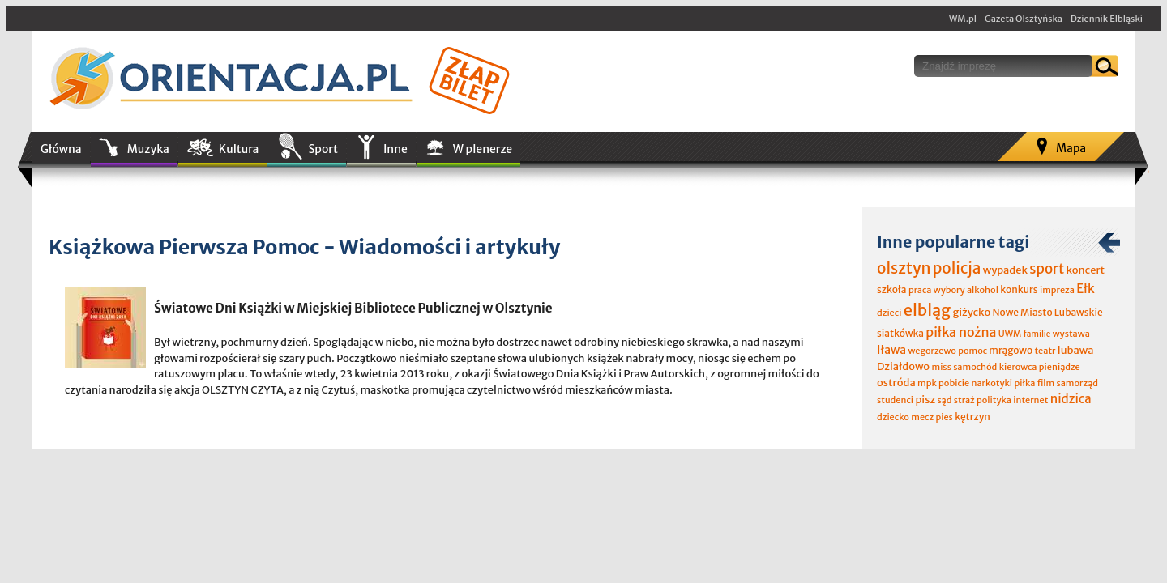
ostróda (896, 382)
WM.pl (963, 18)
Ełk (1085, 288)
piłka (1024, 383)
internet (1030, 400)
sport (1046, 269)
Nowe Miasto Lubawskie (1048, 312)
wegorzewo (931, 350)
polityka (994, 400)
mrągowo (1010, 350)
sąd (944, 400)
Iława (891, 350)
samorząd (1077, 383)
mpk (927, 383)
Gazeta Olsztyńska (1023, 18)
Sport (322, 149)
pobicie (953, 383)
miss (941, 366)
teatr (1044, 350)
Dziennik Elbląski (1107, 18)
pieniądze (1059, 366)
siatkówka (900, 333)
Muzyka (148, 149)
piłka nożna (960, 332)
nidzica (1071, 398)
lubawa (1076, 350)
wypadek (1005, 270)
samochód (975, 366)
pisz (925, 399)
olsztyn (903, 268)
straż (964, 400)
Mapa (1071, 148)
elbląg (927, 310)
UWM (1010, 333)
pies (943, 417)
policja (957, 268)
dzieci (889, 312)
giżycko (971, 312)
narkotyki (992, 383)
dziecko (893, 417)
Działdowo (903, 366)
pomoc (972, 350)
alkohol (982, 290)
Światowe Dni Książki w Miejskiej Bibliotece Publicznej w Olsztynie (353, 308)
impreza (1057, 290)
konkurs (1018, 289)
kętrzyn (972, 417)
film (1046, 383)
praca (920, 290)
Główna (61, 149)
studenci (895, 400)
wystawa (1071, 333)
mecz (922, 417)
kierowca (1018, 366)
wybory (949, 290)
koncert (1085, 270)
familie (1037, 334)
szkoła (892, 289)
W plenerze (482, 149)
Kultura (239, 149)
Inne (395, 149)
